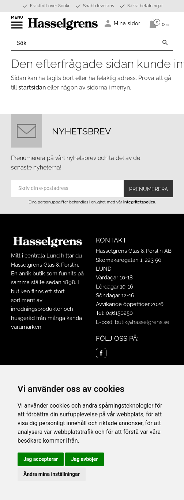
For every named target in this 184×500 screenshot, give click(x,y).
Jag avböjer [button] (84, 459)
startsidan (32, 87)
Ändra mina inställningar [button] (51, 474)
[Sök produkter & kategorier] (84, 43)
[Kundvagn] (157, 23)
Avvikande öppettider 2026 (130, 304)
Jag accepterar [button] (40, 459)
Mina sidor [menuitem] (127, 23)
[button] (17, 27)
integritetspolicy (139, 202)
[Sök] (165, 43)
